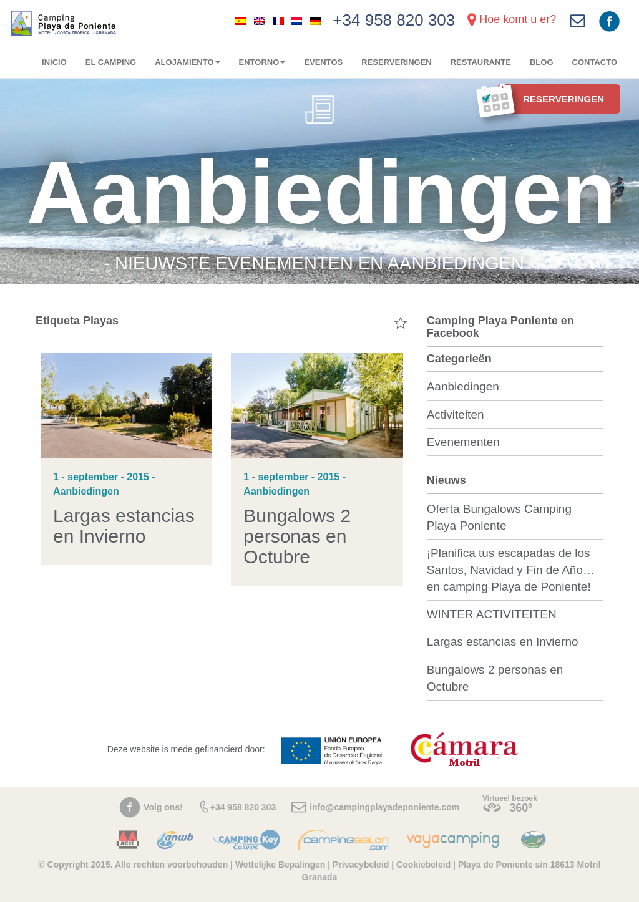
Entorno (262, 62)
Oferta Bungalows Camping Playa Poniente (499, 517)
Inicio (54, 62)
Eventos (323, 62)
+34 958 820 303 (394, 20)
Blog (542, 62)
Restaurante (481, 62)
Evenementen (463, 442)
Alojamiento (187, 62)
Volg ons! (163, 807)
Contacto (594, 62)
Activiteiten (455, 414)
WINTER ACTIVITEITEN (492, 614)
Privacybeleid (361, 865)
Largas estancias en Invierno (124, 525)
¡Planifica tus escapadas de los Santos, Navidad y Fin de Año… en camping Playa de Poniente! (511, 569)
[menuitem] (241, 20)
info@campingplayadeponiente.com (384, 807)
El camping (110, 62)
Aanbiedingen (463, 386)
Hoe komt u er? (517, 19)
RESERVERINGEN (396, 62)
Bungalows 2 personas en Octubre (297, 536)
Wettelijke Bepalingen (281, 865)
